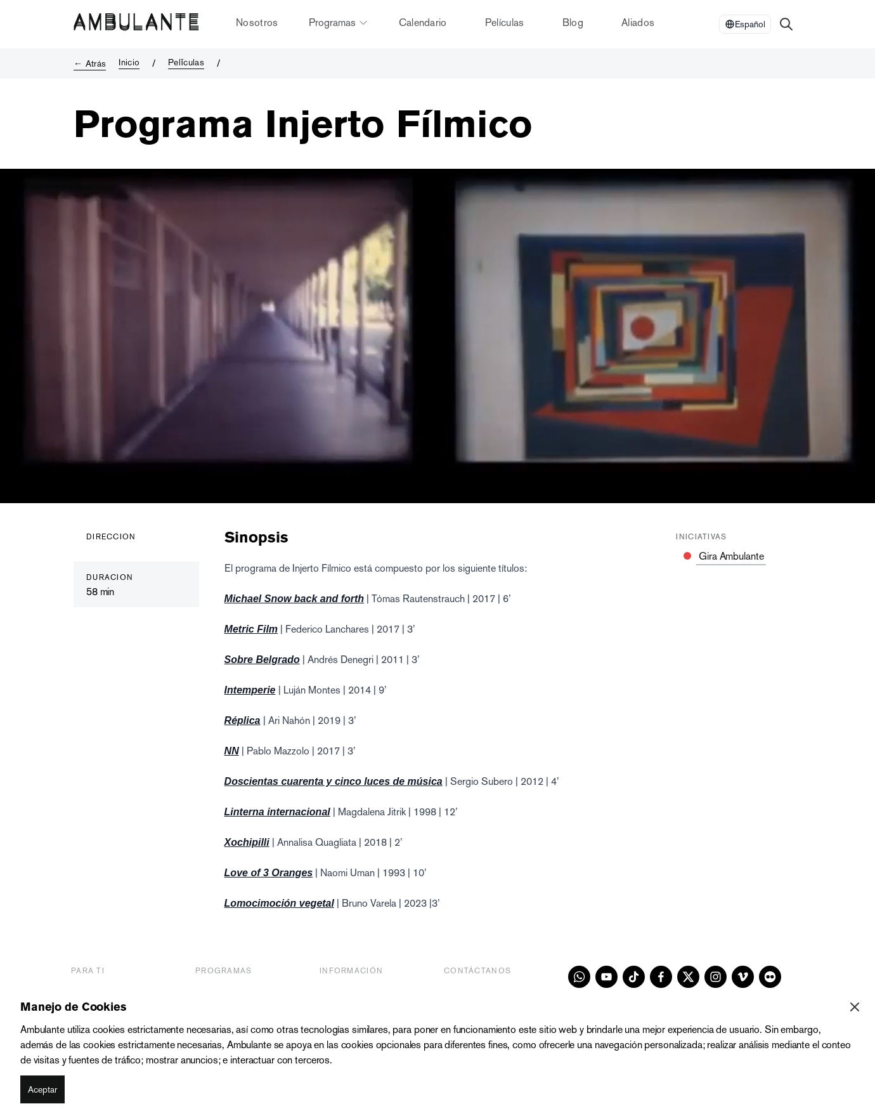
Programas (338, 22)
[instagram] (715, 977)
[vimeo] (743, 977)
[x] (688, 977)
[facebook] (661, 977)
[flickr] (770, 977)
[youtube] (606, 977)
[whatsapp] (579, 977)
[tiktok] (634, 977)
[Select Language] (745, 24)
